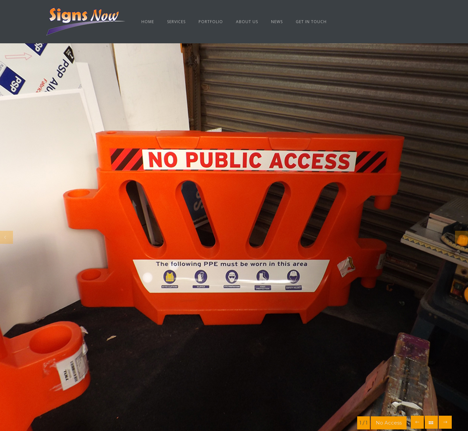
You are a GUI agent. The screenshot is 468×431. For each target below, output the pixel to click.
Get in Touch (311, 21)
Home (147, 21)
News (277, 21)
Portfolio (211, 21)
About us (247, 21)
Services (176, 21)
